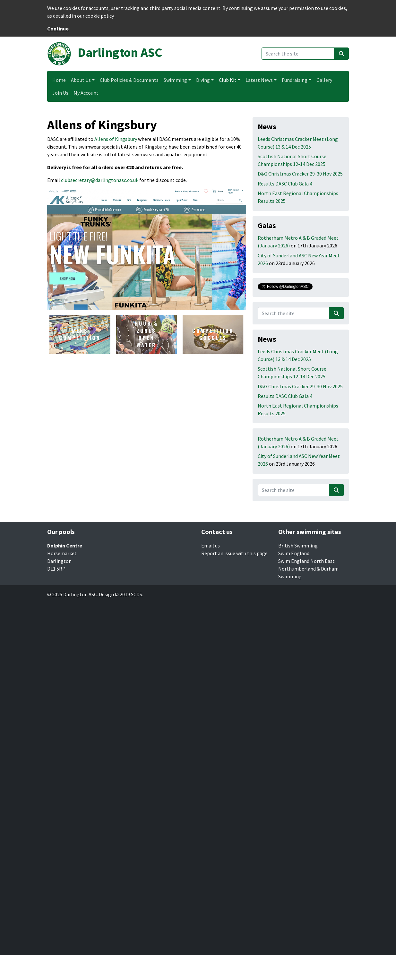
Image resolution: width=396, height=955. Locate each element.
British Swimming (298, 545)
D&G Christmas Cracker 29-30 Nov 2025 (300, 173)
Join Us (60, 93)
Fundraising (294, 80)
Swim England (293, 553)
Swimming (175, 80)
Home (59, 80)
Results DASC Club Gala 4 (285, 183)
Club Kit (228, 80)
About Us (81, 80)
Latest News (259, 80)
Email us (210, 545)
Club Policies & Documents (129, 80)
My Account (86, 93)
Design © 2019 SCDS (120, 594)
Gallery (324, 80)
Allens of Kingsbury (115, 139)
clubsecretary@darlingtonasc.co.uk (99, 180)
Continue (58, 28)
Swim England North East (306, 561)
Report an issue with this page (234, 553)
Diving (203, 80)
